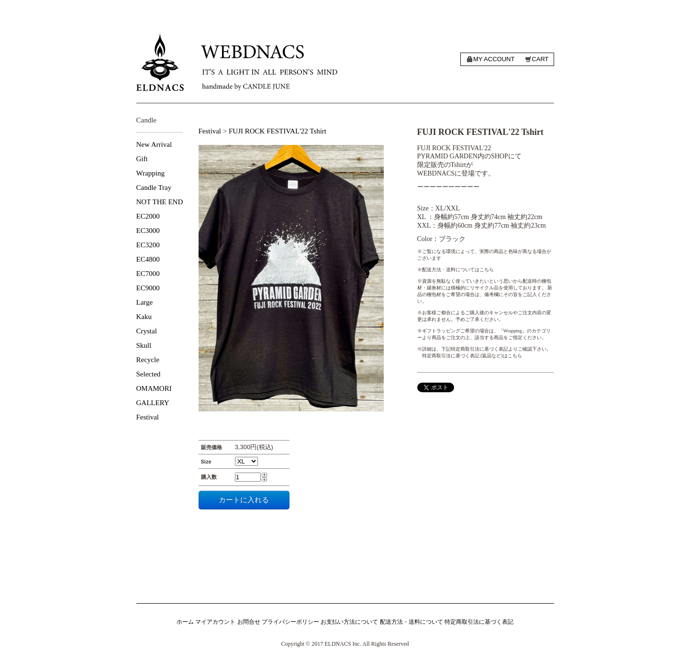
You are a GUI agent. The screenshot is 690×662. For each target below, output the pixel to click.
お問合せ (248, 621)
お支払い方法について (349, 621)
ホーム (185, 621)
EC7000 (148, 273)
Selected (148, 374)
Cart (540, 59)
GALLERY (152, 403)
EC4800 (148, 259)
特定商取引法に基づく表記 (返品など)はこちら (472, 355)
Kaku (144, 316)
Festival (147, 417)
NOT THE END (159, 202)
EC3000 (148, 230)
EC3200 (148, 245)
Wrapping (150, 173)
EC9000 (148, 288)
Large (144, 302)
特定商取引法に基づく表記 (479, 621)
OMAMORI (154, 388)
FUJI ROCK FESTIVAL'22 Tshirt (277, 131)
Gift (142, 159)
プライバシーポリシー (290, 621)
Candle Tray (154, 187)
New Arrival (154, 144)
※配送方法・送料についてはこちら (455, 269)
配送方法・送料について (411, 621)
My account (493, 59)
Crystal (146, 331)
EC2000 (148, 216)
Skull (144, 345)
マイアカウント (215, 621)
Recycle (147, 360)
